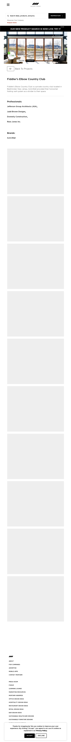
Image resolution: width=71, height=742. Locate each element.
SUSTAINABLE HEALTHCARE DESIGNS (21, 716)
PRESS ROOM (13, 681)
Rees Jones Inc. (14, 122)
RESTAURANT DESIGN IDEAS (18, 705)
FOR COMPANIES (14, 664)
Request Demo (12, 22)
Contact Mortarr (15, 675)
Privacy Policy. (41, 730)
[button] (8, 4)
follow (21, 60)
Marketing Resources (17, 692)
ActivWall (11, 138)
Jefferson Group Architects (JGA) (22, 106)
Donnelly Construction (17, 117)
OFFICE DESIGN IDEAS (16, 699)
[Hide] (62, 26)
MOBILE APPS (13, 671)
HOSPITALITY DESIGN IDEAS (18, 702)
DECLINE (41, 735)
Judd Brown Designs (16, 112)
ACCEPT (30, 735)
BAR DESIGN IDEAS (15, 712)
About (11, 661)
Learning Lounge (15, 688)
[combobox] (57, 16)
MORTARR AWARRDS (16, 695)
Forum (11, 685)
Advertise (12, 668)
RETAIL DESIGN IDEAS (16, 709)
